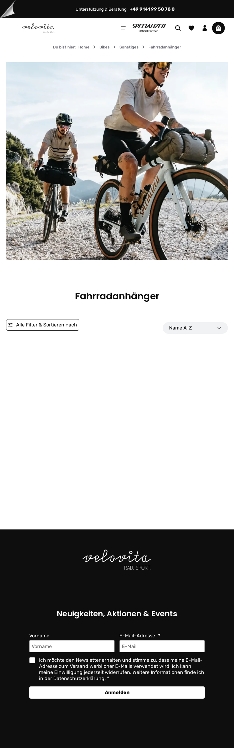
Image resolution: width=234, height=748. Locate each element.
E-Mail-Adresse (137, 636)
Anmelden (117, 692)
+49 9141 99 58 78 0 (153, 9)
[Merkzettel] (191, 28)
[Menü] (124, 28)
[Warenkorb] (218, 28)
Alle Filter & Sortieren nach (42, 325)
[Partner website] (148, 27)
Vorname (39, 636)
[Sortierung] (195, 328)
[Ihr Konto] (205, 28)
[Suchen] (178, 28)
